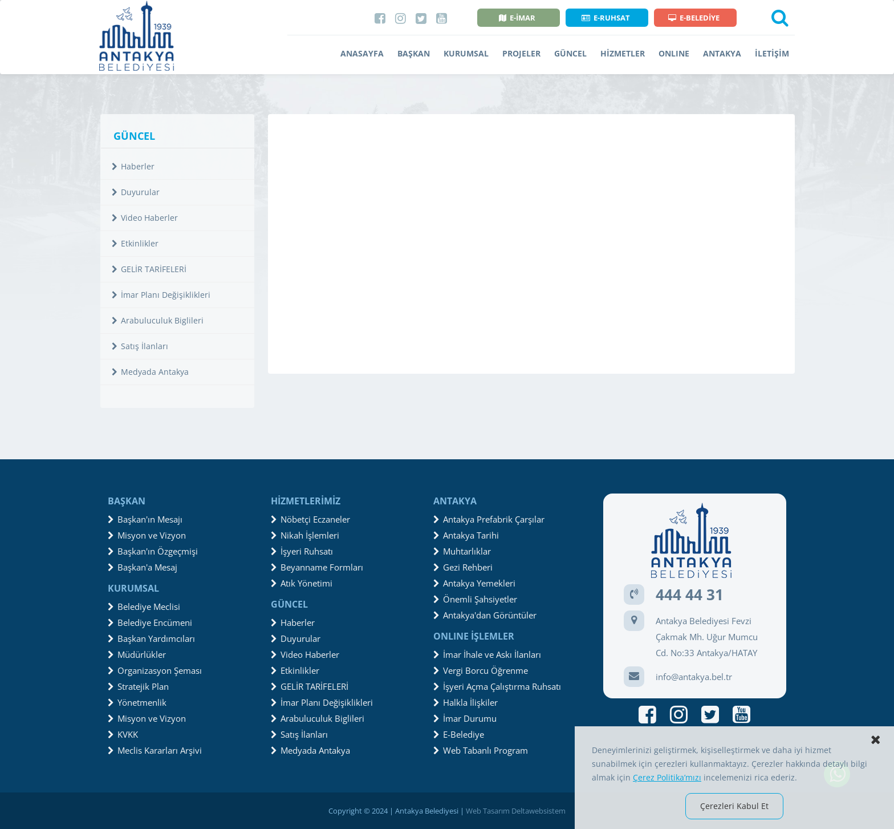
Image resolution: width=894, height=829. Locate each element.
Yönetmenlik (137, 702)
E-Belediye (458, 734)
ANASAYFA (362, 53)
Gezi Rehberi (463, 567)
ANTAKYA (722, 53)
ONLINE (674, 53)
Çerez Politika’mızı (667, 777)
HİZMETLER (622, 53)
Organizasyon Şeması (155, 670)
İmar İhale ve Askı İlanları (487, 654)
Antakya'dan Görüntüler (485, 615)
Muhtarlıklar (462, 551)
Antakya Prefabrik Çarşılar (488, 519)
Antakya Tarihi (466, 535)
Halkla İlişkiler (465, 702)
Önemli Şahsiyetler (475, 599)
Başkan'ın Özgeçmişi (153, 551)
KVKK (123, 734)
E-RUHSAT (606, 18)
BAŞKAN (413, 53)
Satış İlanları (140, 346)
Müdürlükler (137, 654)
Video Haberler (145, 217)
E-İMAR (517, 18)
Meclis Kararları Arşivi (155, 750)
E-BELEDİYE (694, 18)
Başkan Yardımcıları (151, 638)
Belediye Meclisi (144, 606)
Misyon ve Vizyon (147, 535)
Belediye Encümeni (150, 622)
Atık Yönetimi (301, 583)
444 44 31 (690, 594)
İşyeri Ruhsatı (302, 551)
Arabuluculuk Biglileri (158, 320)
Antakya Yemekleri (474, 583)
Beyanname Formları (317, 567)
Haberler (133, 166)
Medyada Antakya (150, 371)
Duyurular (136, 192)
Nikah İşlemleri (305, 535)
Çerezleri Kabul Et (734, 805)
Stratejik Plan (138, 686)
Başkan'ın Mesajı (145, 519)
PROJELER (521, 53)
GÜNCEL (570, 53)
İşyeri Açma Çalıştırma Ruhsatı (497, 686)
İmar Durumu (465, 718)
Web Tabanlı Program (480, 750)
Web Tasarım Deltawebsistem (516, 811)
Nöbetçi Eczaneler (310, 519)
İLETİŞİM (772, 53)
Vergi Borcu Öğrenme (480, 670)
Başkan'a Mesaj (142, 567)
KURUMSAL (466, 53)
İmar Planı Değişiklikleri (161, 294)
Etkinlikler (135, 243)
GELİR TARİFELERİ (149, 269)
